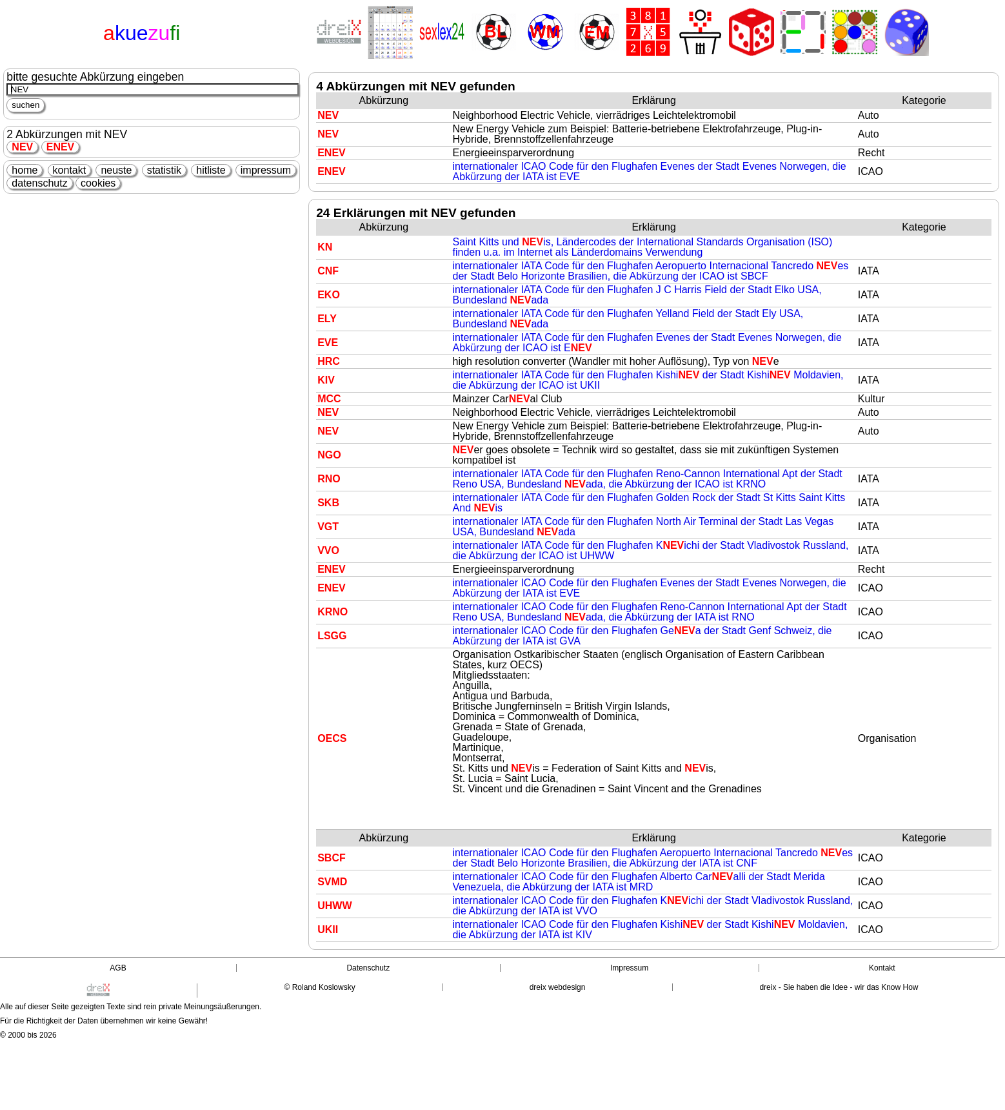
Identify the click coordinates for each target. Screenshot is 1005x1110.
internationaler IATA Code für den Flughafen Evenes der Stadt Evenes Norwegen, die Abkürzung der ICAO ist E (647, 342)
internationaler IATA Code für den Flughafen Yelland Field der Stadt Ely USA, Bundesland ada (628, 318)
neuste (116, 170)
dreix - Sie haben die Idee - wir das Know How (838, 987)
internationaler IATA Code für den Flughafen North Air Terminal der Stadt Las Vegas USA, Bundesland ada (643, 526)
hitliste (210, 170)
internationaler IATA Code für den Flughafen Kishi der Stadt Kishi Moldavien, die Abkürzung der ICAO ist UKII (648, 380)
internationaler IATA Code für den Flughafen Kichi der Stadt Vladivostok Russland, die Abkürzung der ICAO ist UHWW (651, 550)
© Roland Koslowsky (319, 987)
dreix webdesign (558, 987)
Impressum (629, 968)
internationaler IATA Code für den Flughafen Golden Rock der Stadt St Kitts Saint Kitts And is (649, 502)
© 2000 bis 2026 (28, 1035)
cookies (98, 183)
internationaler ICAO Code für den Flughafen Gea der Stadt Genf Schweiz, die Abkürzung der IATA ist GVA (642, 635)
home (24, 170)
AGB (118, 968)
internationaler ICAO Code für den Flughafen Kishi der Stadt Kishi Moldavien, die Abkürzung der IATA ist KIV (650, 929)
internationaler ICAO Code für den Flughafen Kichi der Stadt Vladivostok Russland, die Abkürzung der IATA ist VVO (653, 905)
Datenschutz (368, 968)
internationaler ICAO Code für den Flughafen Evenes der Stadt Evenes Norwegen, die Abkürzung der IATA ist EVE (649, 171)
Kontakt (882, 968)
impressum (266, 170)
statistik (164, 170)
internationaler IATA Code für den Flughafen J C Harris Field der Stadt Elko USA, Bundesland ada (637, 294)
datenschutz (39, 183)
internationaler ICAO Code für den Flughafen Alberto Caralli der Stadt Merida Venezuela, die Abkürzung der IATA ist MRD (639, 881)
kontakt (69, 170)
